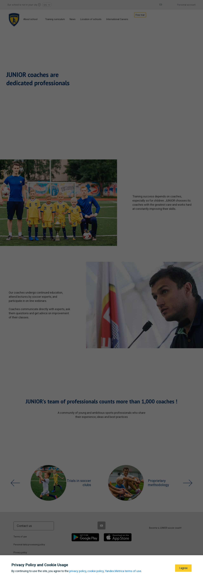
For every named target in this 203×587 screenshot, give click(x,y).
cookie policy (95, 571)
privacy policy (77, 571)
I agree (183, 568)
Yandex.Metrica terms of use (123, 571)
